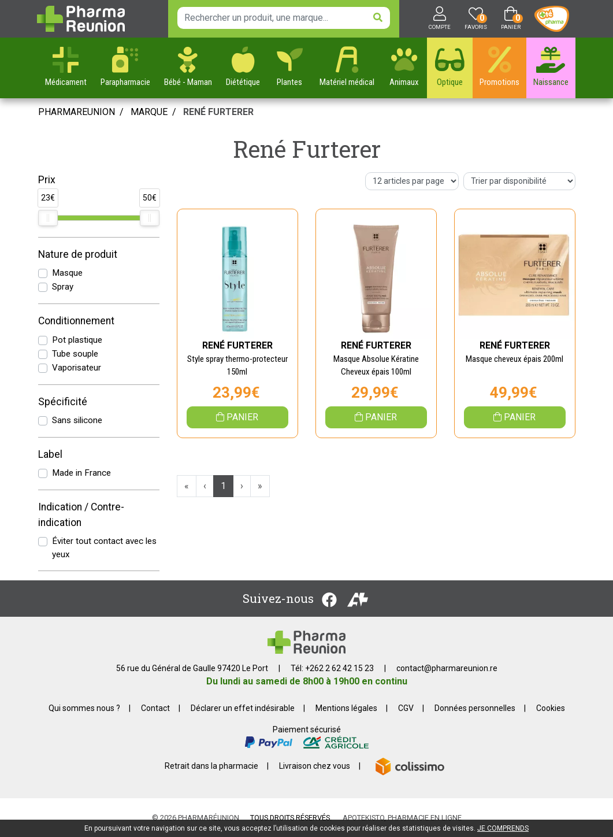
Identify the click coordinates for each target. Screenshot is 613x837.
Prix (46, 180)
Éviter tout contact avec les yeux (104, 548)
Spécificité (62, 402)
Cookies (550, 708)
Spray (62, 287)
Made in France (81, 473)
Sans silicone (77, 420)
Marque (149, 111)
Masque (67, 273)
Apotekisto (402, 817)
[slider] (48, 218)
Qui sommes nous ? (84, 708)
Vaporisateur (76, 367)
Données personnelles (474, 708)
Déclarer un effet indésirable (243, 708)
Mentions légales (346, 708)
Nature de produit (77, 254)
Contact (155, 708)
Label (50, 454)
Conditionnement (76, 321)
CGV (406, 708)
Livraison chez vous (314, 766)
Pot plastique (77, 340)
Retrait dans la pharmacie (211, 766)
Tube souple (75, 354)
